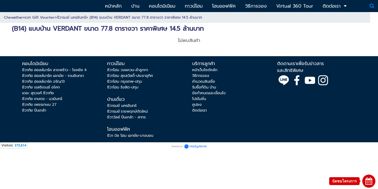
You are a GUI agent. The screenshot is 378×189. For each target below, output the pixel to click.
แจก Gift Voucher (39, 17)
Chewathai (13, 17)
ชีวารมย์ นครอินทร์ (71, 17)
